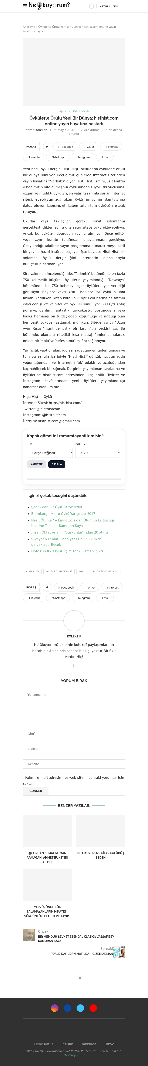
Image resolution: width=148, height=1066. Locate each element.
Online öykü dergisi (59, 571)
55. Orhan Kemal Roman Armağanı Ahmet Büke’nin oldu (47, 857)
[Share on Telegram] (83, 157)
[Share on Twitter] (88, 146)
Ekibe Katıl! (43, 1044)
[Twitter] (80, 1008)
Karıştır (36, 464)
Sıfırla (57, 464)
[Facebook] (67, 1008)
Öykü (82, 571)
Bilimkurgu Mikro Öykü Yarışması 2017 (63, 514)
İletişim (66, 1044)
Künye (109, 1044)
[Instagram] (54, 1008)
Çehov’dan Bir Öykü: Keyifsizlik (56, 507)
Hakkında (88, 1044)
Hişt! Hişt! (32, 571)
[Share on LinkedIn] (33, 157)
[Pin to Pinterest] (111, 146)
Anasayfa (29, 27)
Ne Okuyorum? (74, 1055)
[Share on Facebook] (65, 146)
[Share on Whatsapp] (58, 157)
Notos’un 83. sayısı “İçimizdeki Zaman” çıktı (67, 551)
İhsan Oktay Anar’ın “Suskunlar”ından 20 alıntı (69, 532)
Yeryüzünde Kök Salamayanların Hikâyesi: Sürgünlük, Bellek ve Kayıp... (47, 911)
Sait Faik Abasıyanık (105, 571)
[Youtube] (93, 1008)
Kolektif (41, 130)
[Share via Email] (105, 157)
